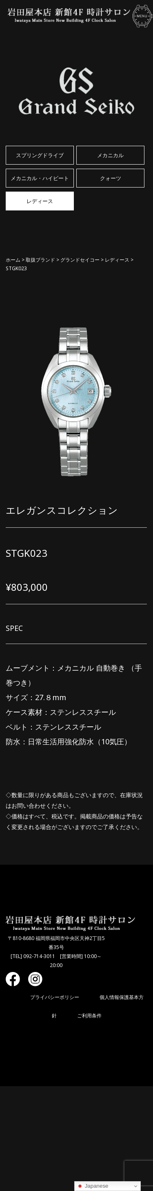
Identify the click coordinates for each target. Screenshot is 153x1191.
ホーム (13, 259)
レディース (117, 259)
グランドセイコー (80, 259)
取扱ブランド (40, 259)
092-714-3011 (39, 956)
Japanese (93, 1186)
